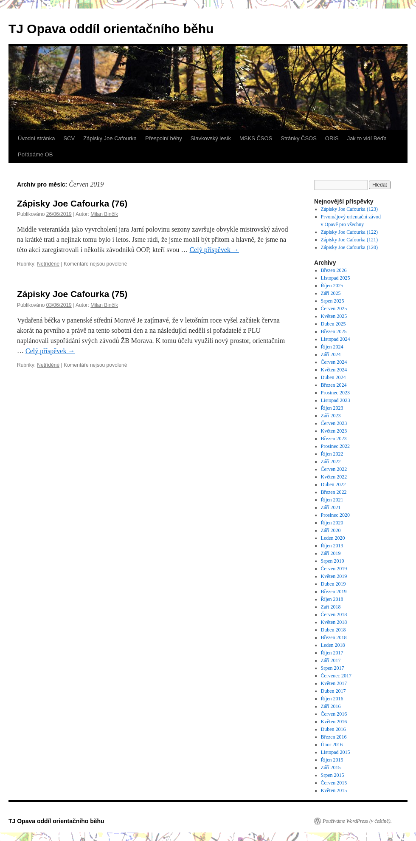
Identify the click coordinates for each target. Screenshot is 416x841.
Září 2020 (331, 530)
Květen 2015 (334, 790)
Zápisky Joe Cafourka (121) (350, 240)
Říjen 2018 (332, 599)
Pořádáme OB (35, 154)
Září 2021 (331, 507)
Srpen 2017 (332, 668)
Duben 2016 (333, 729)
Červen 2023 (334, 423)
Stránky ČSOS (299, 138)
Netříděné (48, 264)
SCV (69, 138)
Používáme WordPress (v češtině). (357, 821)
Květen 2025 (334, 316)
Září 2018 (331, 607)
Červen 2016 (334, 714)
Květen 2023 (334, 431)
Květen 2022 (334, 477)
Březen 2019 (334, 592)
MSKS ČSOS (255, 138)
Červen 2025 (334, 308)
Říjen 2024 (332, 347)
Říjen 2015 (332, 760)
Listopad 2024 (335, 339)
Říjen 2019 (332, 546)
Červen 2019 (334, 569)
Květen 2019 (334, 576)
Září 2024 (331, 354)
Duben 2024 (333, 377)
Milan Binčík (104, 214)
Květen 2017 (334, 683)
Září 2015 (331, 767)
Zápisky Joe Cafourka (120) (350, 247)
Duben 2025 (333, 324)
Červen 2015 (334, 783)
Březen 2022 (334, 492)
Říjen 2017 (332, 653)
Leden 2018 (333, 645)
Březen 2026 (334, 270)
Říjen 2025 (332, 286)
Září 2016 (331, 706)
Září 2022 (331, 461)
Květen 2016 (334, 722)
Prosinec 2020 (335, 515)
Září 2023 (331, 416)
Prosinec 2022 (335, 446)
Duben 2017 (333, 691)
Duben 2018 (333, 630)
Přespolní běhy (163, 138)
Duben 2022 (333, 484)
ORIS (332, 138)
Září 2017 (331, 660)
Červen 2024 (334, 362)
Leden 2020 (333, 538)
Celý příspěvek (214, 249)
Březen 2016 (334, 737)
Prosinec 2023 (335, 393)
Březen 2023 (334, 439)
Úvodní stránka (36, 138)
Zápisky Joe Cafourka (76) (72, 203)
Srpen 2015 (332, 775)
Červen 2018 (334, 614)
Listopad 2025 (335, 278)
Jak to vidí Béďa (367, 138)
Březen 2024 (334, 385)
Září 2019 (331, 553)
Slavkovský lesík (211, 138)
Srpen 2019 (332, 561)
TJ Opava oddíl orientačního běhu (111, 29)
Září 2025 (331, 293)
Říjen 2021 (332, 500)
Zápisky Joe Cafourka (110, 138)
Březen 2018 (334, 637)
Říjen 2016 (332, 699)
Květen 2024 (334, 370)
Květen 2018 (334, 622)
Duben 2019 (333, 584)
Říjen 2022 (332, 454)
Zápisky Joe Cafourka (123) (349, 209)
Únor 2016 (332, 745)
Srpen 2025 (332, 301)
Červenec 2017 (336, 676)
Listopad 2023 (335, 400)
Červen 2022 (334, 469)
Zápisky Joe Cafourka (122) (350, 232)
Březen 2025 (334, 331)
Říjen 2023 (332, 408)
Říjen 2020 (332, 523)
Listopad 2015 (335, 752)
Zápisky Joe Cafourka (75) (72, 294)
